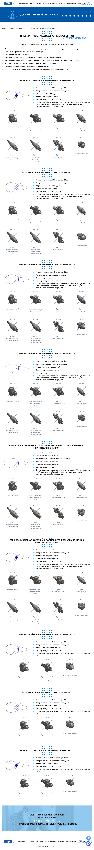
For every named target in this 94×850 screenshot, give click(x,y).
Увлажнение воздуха (48, 3)
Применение (71, 3)
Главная (4, 28)
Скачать (61, 3)
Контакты (82, 3)
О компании (23, 3)
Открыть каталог (75, 38)
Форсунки (34, 3)
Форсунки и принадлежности (18, 28)
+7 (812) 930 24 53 (47, 820)
